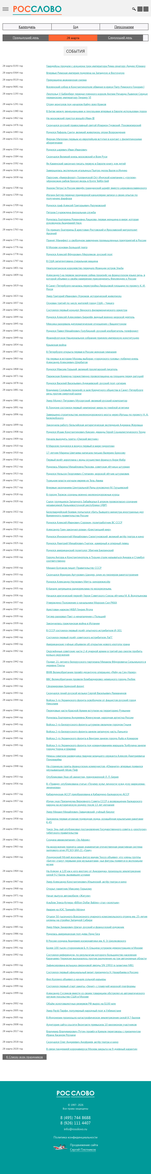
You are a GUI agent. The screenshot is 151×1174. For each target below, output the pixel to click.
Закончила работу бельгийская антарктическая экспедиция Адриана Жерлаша (94, 425)
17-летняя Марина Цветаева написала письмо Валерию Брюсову (85, 452)
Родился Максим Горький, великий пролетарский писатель (82, 369)
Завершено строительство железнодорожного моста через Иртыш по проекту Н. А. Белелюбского (97, 416)
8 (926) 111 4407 (75, 1122)
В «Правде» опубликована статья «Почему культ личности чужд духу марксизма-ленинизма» (95, 785)
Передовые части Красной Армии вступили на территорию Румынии (88, 710)
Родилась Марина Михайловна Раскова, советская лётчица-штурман (88, 466)
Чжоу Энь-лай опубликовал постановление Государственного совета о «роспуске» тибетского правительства (96, 830)
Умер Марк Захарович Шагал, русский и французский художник (85, 927)
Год (75, 26)
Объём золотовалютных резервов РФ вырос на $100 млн (81, 1003)
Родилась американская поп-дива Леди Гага (73, 933)
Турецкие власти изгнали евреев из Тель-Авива (74, 480)
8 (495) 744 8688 (75, 1117)
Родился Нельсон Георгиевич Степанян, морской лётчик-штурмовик (87, 473)
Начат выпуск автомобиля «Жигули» (68, 895)
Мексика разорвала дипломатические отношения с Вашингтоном (86, 323)
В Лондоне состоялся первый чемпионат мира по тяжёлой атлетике (87, 407)
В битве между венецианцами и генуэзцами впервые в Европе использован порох (96, 111)
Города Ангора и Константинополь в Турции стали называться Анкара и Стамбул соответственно (95, 558)
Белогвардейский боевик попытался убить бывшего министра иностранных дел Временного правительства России (95, 513)
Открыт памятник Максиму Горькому (69, 888)
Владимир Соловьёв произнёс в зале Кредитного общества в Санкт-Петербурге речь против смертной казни (94, 391)
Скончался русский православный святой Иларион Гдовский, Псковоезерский (93, 125)
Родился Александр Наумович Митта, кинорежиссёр (78, 581)
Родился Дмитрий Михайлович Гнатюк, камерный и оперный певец (87, 543)
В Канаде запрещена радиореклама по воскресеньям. (79, 588)
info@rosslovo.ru (75, 1129)
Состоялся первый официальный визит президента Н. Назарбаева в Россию (92, 972)
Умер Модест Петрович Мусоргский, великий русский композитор (86, 400)
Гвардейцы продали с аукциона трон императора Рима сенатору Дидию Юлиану (96, 66)
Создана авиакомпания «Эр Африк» (68, 839)
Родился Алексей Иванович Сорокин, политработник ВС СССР (84, 522)
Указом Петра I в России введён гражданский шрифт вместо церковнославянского (96, 188)
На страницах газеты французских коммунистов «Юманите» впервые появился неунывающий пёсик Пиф (94, 767)
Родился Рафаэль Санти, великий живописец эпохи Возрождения (85, 132)
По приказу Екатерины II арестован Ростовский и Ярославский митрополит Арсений (91, 231)
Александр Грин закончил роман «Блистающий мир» (78, 529)
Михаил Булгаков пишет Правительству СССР (74, 567)
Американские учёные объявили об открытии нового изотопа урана (88, 644)
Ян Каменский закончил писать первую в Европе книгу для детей (86, 163)
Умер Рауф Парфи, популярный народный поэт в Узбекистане (83, 1010)
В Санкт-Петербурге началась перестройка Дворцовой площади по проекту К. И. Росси (95, 287)
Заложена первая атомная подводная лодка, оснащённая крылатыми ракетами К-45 (94, 820)
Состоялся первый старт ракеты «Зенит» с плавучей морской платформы (91, 986)
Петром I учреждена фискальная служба (71, 212)
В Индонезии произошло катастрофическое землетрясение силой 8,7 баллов (93, 1017)
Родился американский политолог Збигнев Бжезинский (80, 550)
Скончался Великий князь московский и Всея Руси (76, 156)
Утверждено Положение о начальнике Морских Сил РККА (81, 602)
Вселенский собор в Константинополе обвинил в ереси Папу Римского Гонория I (95, 86)
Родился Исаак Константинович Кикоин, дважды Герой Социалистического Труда (95, 432)
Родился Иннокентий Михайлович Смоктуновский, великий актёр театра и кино (95, 536)
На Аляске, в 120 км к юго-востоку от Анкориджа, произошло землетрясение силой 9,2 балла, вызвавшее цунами (93, 872)
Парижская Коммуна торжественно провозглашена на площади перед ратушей (95, 376)
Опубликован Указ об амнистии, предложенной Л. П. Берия (82, 776)
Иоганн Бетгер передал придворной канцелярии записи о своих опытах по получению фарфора (92, 196)
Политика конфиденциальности (75, 1137)
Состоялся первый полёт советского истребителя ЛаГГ (79, 637)
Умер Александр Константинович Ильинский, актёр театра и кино (86, 881)
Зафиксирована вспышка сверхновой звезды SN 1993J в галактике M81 (90, 965)
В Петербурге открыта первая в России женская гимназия (81, 351)
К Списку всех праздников (24, 1057)
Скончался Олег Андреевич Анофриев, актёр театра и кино (82, 1042)
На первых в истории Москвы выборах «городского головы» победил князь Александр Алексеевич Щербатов (92, 360)
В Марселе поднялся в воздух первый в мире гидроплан (80, 446)
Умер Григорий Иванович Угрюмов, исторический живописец (84, 296)
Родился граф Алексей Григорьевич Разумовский (76, 205)
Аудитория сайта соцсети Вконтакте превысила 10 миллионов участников (91, 1024)
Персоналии (124, 26)
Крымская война (56, 344)
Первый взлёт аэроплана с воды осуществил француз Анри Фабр (85, 459)
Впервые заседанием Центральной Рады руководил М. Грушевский (87, 487)
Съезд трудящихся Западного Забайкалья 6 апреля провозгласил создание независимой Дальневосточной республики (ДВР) (91, 503)
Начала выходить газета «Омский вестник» (72, 439)
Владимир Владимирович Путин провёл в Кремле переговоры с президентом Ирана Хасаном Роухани (93, 1033)
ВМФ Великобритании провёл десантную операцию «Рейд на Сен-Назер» (91, 672)
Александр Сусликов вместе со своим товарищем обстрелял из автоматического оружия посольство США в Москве (95, 994)
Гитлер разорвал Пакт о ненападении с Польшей (76, 616)
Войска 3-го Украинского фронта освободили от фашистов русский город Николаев (91, 701)
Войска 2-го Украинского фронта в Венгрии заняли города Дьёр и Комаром (92, 738)
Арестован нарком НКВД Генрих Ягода (69, 609)
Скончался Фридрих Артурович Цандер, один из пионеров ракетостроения (92, 574)
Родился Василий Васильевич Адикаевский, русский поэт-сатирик (86, 383)
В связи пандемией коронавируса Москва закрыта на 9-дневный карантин (91, 1049)
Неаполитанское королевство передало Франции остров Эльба (84, 268)
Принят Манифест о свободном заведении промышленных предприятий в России (96, 240)
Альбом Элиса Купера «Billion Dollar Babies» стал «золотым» (82, 902)
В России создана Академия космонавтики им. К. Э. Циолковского (86, 940)
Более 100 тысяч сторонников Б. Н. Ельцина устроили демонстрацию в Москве (94, 947)
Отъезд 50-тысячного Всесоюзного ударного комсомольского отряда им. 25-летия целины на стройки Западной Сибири (96, 918)
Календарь (27, 26)
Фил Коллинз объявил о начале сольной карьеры (76, 979)
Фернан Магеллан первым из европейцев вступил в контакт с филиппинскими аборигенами (94, 140)
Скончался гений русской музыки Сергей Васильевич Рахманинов (86, 693)
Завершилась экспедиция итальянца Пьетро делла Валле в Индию (86, 170)
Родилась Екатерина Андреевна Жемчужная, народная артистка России (89, 717)
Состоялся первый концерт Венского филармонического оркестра (86, 310)
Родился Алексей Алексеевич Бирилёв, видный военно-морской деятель (90, 317)
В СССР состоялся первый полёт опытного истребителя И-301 (84, 630)
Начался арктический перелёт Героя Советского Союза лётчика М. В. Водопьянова (96, 595)
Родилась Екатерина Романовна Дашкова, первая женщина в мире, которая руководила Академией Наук (92, 221)
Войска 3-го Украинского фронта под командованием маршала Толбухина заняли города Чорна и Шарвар (96, 747)
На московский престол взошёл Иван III (70, 118)
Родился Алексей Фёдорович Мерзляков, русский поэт (79, 254)
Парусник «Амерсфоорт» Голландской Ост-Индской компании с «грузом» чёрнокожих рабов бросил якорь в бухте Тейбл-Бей (91, 179)
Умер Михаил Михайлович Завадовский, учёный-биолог (80, 811)
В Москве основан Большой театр (66, 247)
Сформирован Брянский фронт (65, 686)
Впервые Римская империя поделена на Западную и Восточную (85, 73)
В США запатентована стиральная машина (72, 261)
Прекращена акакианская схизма (66, 79)
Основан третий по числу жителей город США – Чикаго (80, 303)
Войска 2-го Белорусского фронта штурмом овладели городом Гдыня (88, 724)
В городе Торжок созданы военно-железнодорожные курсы (82, 494)
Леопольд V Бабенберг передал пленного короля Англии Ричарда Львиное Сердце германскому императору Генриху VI (97, 95)
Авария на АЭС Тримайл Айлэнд (65, 909)
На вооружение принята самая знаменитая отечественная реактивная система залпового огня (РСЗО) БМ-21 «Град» (94, 848)
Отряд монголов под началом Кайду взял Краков (76, 104)
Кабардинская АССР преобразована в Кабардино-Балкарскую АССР (87, 794)
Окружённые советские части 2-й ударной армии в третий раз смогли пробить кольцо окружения (94, 652)
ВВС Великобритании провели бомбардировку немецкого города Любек (90, 679)
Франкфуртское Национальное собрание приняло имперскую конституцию (92, 337)
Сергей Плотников (83, 1149)
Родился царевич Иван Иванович (66, 149)
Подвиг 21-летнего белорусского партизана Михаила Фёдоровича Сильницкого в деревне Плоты (96, 663)
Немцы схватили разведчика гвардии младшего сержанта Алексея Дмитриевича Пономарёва (95, 757)
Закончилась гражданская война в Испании (73, 623)
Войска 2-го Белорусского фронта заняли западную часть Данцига (87, 731)
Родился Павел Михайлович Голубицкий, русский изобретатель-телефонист (92, 330)
